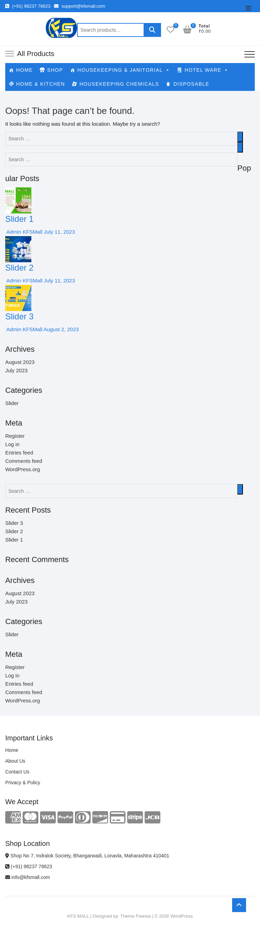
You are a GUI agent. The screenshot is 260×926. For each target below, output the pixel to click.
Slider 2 (19, 267)
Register (15, 436)
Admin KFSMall (24, 232)
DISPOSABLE (191, 84)
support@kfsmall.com (79, 6)
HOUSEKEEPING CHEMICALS (119, 84)
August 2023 (20, 362)
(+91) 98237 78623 (28, 6)
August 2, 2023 (61, 329)
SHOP (55, 70)
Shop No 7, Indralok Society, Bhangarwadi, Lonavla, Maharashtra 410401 (87, 855)
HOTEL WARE (207, 70)
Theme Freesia (135, 916)
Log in (12, 444)
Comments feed (23, 461)
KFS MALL (78, 916)
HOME (24, 70)
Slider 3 (19, 316)
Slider (11, 403)
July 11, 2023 (59, 232)
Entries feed (19, 453)
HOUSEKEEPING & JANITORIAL (123, 70)
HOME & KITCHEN (40, 84)
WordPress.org (22, 469)
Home (11, 750)
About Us (15, 761)
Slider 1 (19, 219)
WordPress (181, 916)
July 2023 (16, 370)
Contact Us (17, 772)
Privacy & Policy (22, 782)
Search (152, 30)
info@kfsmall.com (27, 877)
